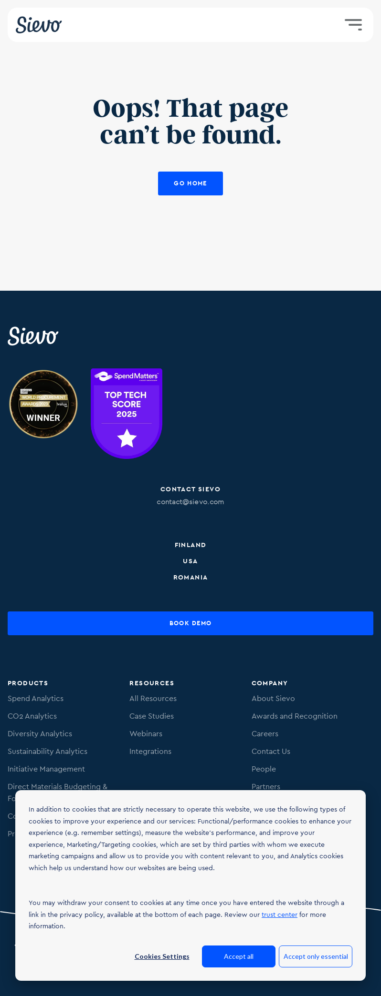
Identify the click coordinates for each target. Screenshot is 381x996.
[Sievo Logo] (34, 336)
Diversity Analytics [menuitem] (40, 734)
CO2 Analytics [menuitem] (32, 716)
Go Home (190, 183)
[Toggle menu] (353, 24)
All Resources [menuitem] (153, 698)
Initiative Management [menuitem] (46, 769)
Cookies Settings (162, 956)
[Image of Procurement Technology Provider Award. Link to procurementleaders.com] (43, 415)
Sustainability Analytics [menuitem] (47, 751)
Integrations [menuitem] (150, 751)
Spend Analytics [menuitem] (36, 698)
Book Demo (190, 623)
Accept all (239, 956)
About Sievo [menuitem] (273, 698)
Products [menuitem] (28, 683)
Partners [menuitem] (266, 787)
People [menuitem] (264, 769)
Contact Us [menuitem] (271, 751)
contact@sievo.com (190, 501)
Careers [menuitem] (265, 734)
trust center (279, 914)
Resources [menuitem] (151, 683)
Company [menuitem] (270, 683)
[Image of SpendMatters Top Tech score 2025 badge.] (126, 415)
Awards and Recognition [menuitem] (295, 716)
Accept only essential (316, 956)
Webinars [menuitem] (145, 734)
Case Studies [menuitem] (151, 716)
